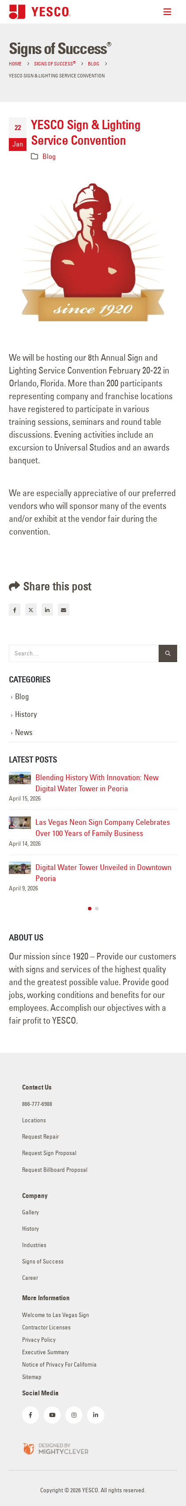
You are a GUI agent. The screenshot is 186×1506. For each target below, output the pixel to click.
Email (63, 609)
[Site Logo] (40, 11)
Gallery (30, 1212)
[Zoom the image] (55, 1448)
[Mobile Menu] (170, 11)
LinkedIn (47, 609)
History (26, 714)
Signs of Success (43, 1261)
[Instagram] (73, 1414)
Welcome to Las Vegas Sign (55, 1315)
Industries (34, 1245)
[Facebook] (30, 1414)
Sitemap (32, 1377)
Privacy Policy (39, 1340)
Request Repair (40, 1136)
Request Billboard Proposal (54, 1170)
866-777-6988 (37, 1104)
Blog (49, 156)
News (24, 732)
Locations (34, 1120)
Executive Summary (45, 1352)
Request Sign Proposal (49, 1153)
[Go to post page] (20, 778)
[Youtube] (52, 1414)
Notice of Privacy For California (59, 1364)
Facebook (14, 609)
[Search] (168, 653)
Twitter (31, 609)
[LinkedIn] (95, 1414)
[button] (89, 909)
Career (30, 1278)
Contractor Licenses (46, 1327)
